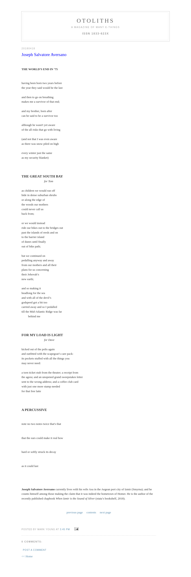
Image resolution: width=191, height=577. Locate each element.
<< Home (27, 556)
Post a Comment (34, 550)
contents (91, 512)
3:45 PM (65, 529)
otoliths (95, 20)
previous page (75, 512)
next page (105, 512)
